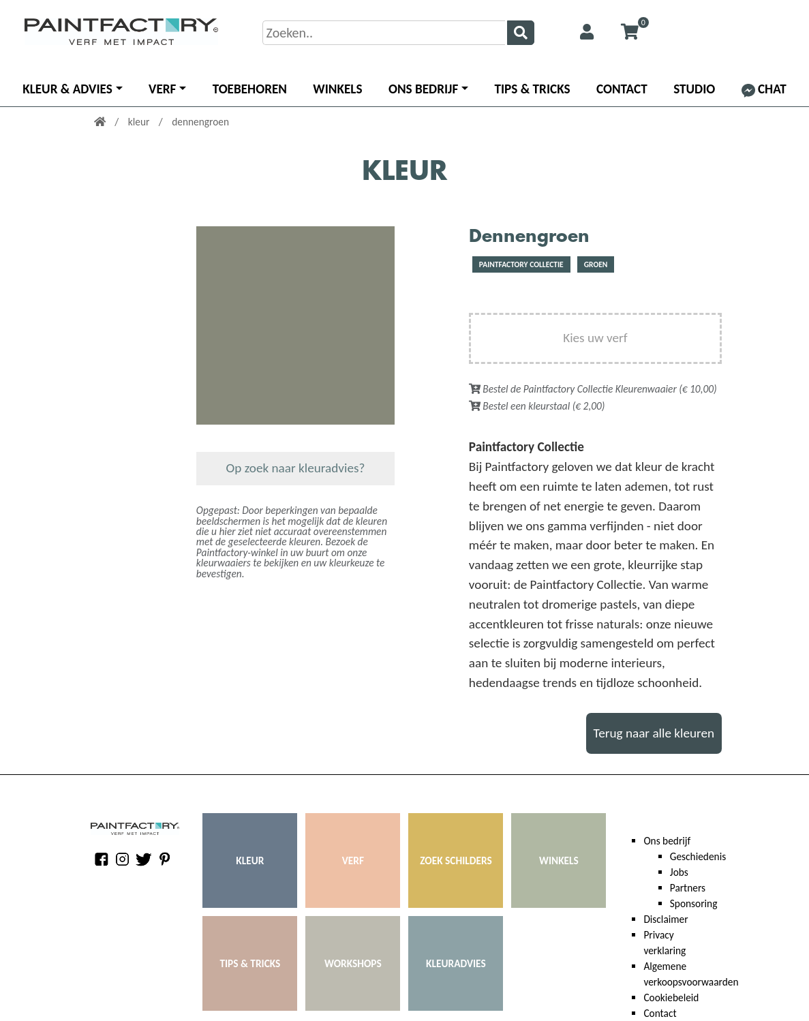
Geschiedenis (698, 856)
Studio (694, 89)
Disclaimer (665, 919)
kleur (140, 121)
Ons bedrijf (423, 89)
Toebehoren (250, 89)
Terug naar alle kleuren (654, 733)
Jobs (679, 872)
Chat (764, 89)
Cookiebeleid (671, 997)
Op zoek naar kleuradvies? (295, 468)
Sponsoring (694, 903)
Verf (162, 89)
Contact (621, 89)
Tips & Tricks (532, 89)
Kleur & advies (67, 89)
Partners (687, 887)
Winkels (337, 89)
